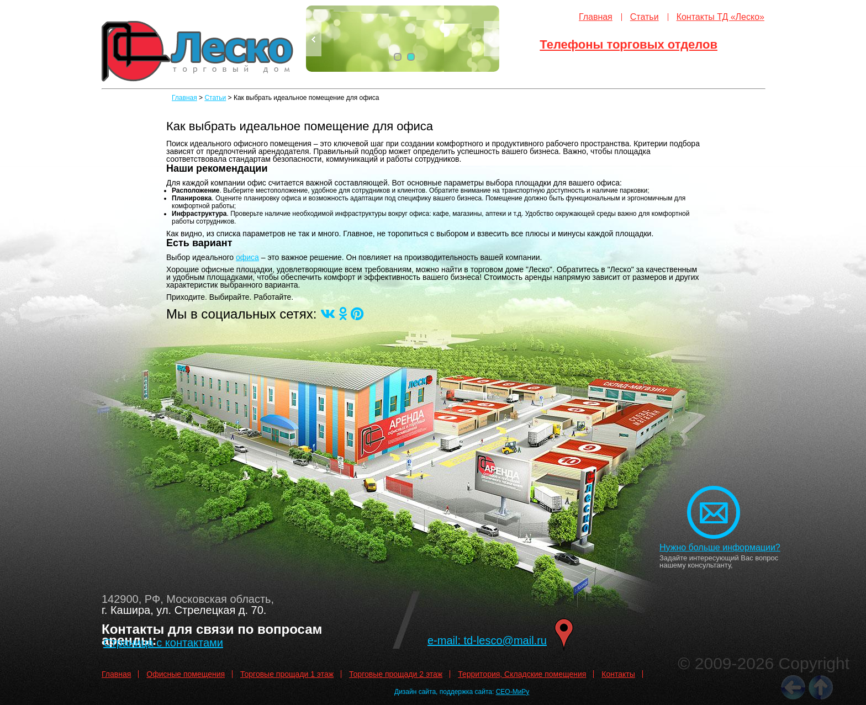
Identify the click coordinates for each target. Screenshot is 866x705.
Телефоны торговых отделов (628, 44)
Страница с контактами (163, 643)
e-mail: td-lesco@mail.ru (487, 640)
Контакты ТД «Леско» (720, 17)
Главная (595, 17)
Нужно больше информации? (719, 547)
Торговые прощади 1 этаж (287, 674)
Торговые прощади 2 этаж (395, 674)
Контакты (618, 674)
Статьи (644, 17)
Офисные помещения (185, 674)
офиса (247, 257)
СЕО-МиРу (513, 692)
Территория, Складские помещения (522, 674)
